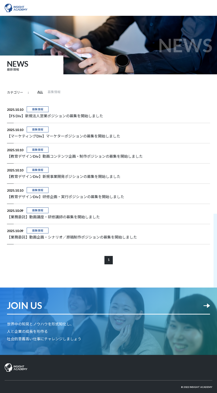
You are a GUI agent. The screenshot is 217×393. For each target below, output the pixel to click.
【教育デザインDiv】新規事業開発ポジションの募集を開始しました (63, 176)
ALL (40, 92)
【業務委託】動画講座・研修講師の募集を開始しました (53, 217)
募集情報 (54, 92)
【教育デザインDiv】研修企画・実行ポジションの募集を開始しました (65, 196)
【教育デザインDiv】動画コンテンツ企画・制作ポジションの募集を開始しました (75, 156)
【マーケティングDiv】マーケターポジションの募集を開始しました (63, 136)
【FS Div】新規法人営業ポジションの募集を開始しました (55, 116)
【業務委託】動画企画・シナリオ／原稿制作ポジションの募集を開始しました (72, 237)
